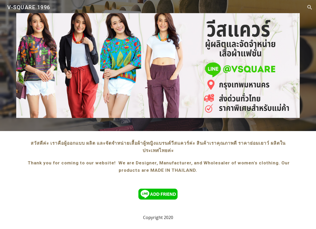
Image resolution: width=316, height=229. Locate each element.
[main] (158, 156)
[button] (309, 7)
